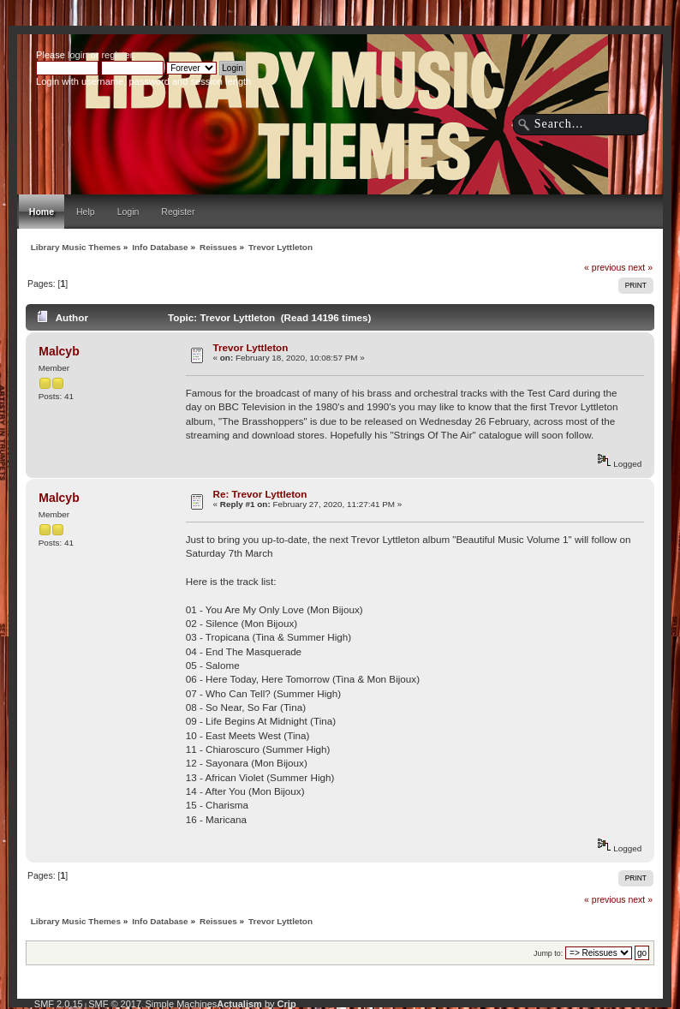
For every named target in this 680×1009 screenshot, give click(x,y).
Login (128, 211)
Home (41, 211)
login (77, 55)
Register (177, 211)
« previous (604, 267)
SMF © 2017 (114, 1004)
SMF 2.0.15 (58, 1004)
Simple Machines (182, 1004)
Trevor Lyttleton (251, 347)
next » (640, 267)
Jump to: (548, 953)
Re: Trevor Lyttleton (260, 493)
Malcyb (59, 351)
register (116, 55)
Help (85, 211)
